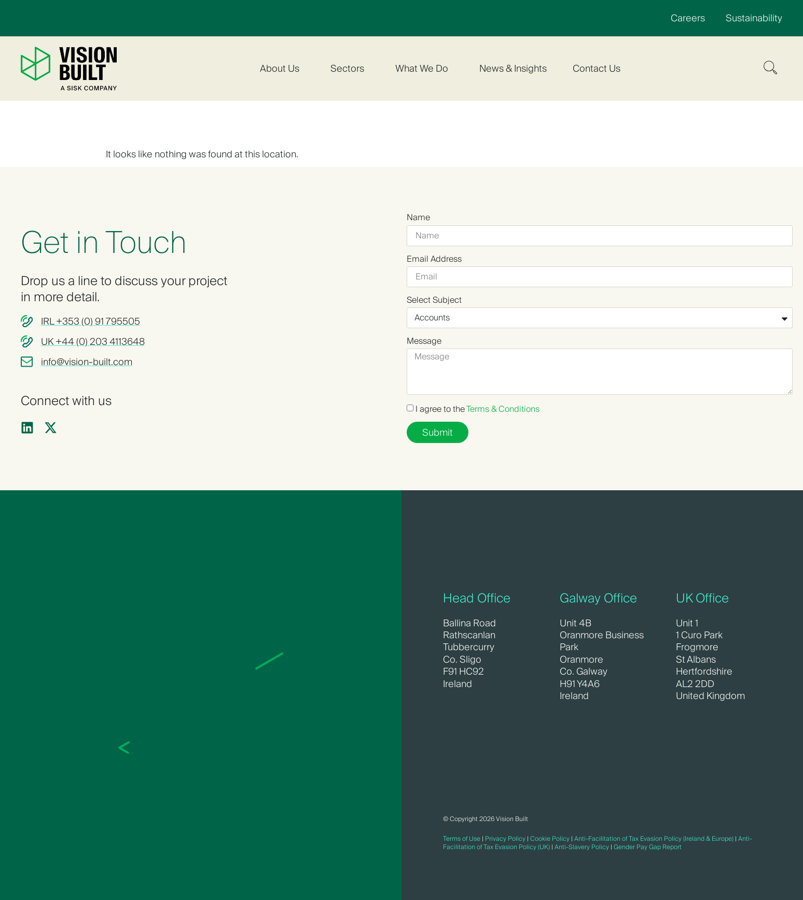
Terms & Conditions (502, 409)
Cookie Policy (550, 838)
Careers (688, 18)
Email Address (434, 259)
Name (418, 217)
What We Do (424, 68)
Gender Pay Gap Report (648, 847)
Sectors (349, 68)
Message (424, 341)
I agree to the (477, 409)
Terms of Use (461, 838)
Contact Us (596, 68)
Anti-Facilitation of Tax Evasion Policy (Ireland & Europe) (653, 838)
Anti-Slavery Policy (582, 847)
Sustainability (754, 18)
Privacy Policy (505, 838)
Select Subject (434, 300)
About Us (282, 68)
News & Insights (513, 68)
